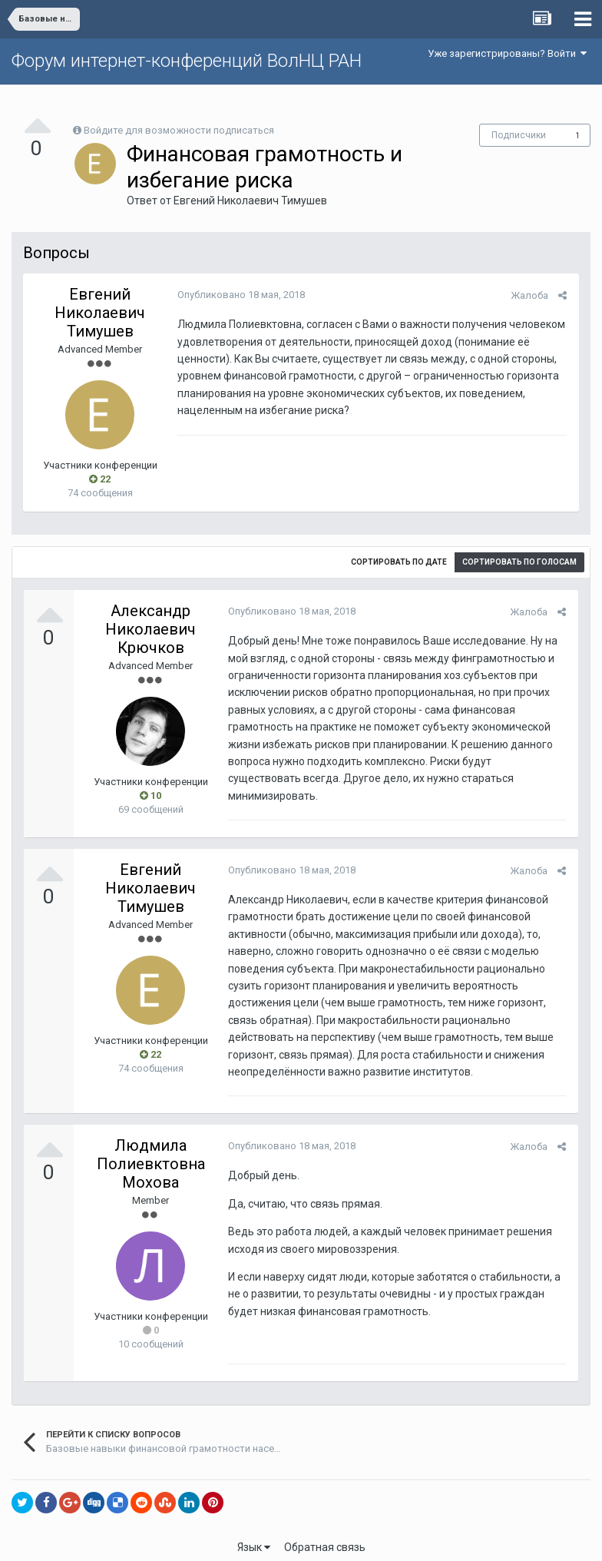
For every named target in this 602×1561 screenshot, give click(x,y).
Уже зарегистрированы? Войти (507, 53)
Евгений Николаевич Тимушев (250, 200)
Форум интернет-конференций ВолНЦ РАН (187, 60)
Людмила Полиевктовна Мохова (151, 1154)
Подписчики (518, 135)
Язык (253, 1538)
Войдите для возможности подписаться (179, 130)
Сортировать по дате (399, 562)
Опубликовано (240, 294)
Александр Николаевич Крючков (150, 629)
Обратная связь (325, 1538)
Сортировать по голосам (519, 562)
